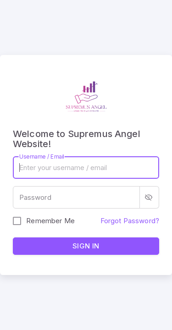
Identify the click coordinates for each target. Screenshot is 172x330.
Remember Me (50, 220)
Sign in (86, 246)
